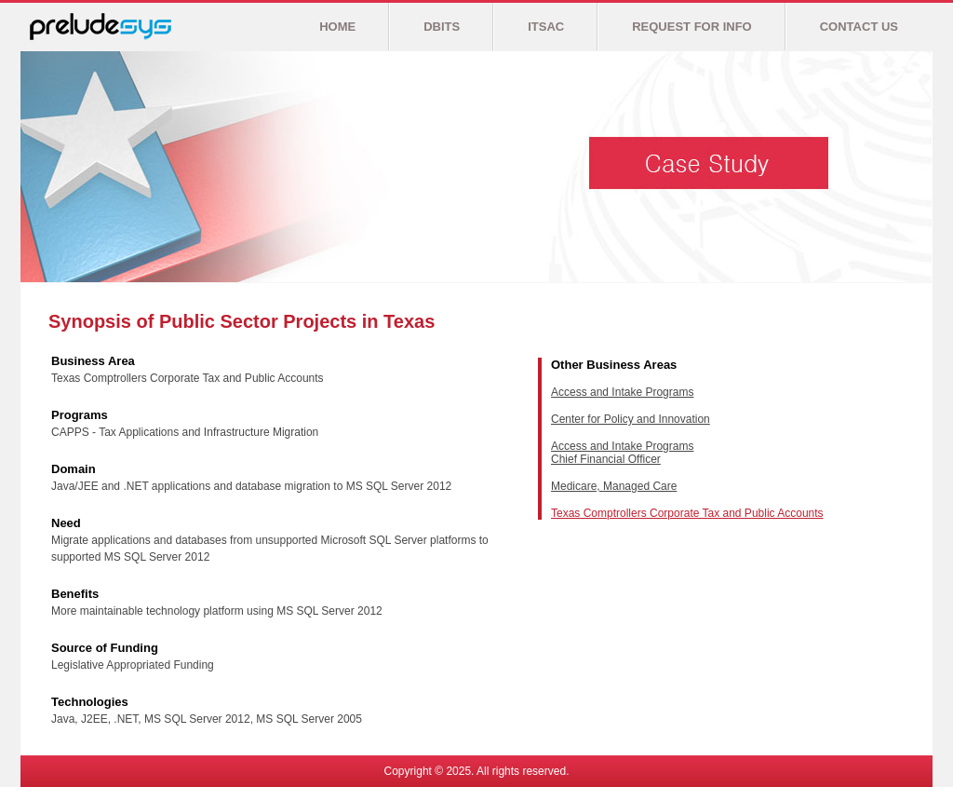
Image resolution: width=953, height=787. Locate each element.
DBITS (441, 27)
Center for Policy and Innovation (630, 419)
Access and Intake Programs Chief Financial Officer (622, 453)
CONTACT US (859, 27)
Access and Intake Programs (622, 392)
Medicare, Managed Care (614, 486)
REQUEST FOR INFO (692, 27)
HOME (337, 27)
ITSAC (546, 27)
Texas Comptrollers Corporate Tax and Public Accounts (687, 513)
